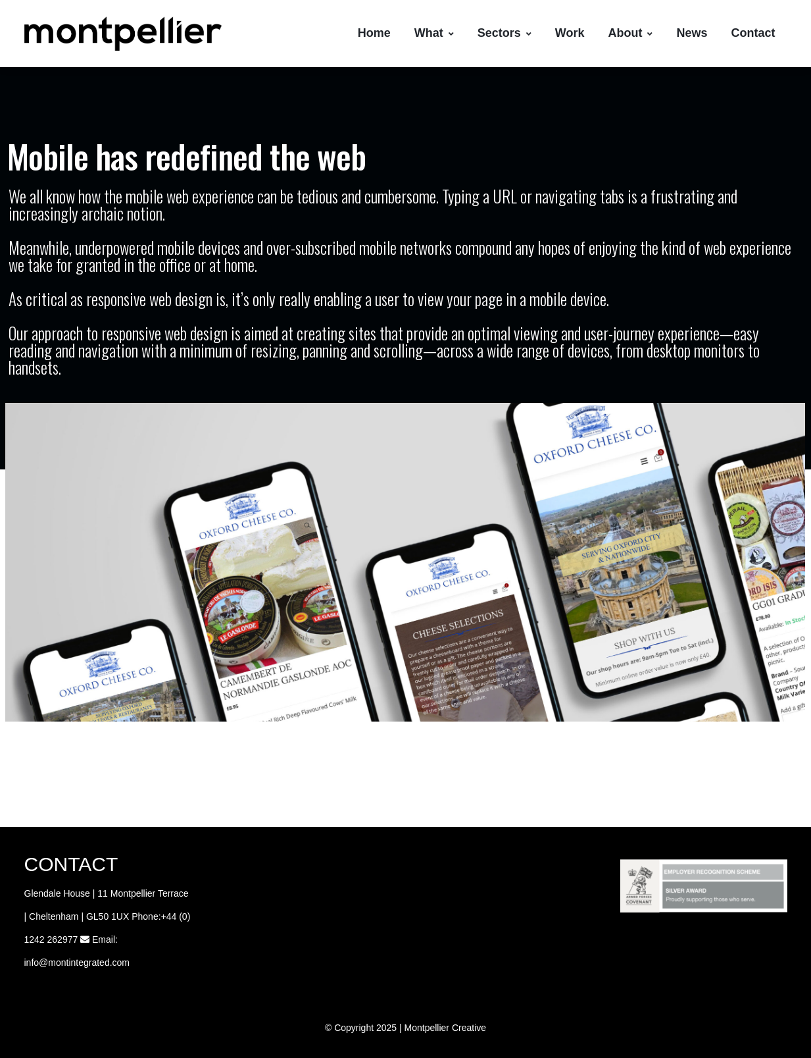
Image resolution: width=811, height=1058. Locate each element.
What (434, 33)
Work (570, 33)
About (630, 33)
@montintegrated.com (84, 962)
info (31, 962)
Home (374, 33)
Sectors (504, 33)
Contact (753, 33)
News (691, 33)
